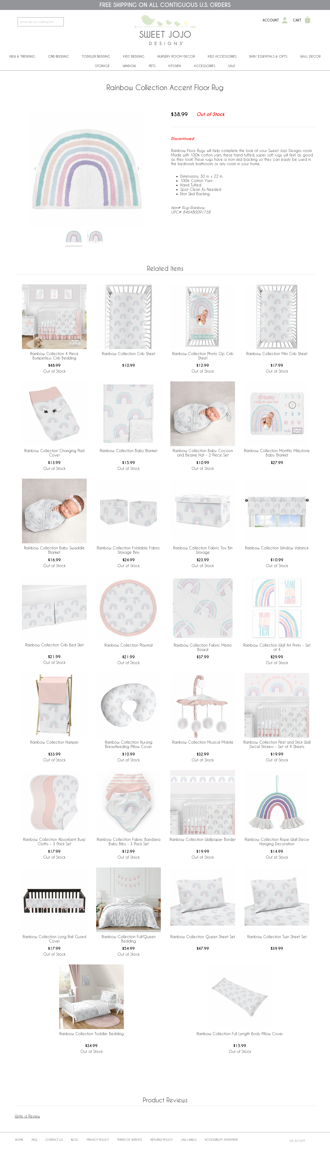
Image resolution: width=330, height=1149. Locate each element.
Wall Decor (310, 56)
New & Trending (22, 56)
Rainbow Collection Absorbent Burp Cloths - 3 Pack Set (54, 841)
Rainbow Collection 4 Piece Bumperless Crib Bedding (54, 355)
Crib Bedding (58, 56)
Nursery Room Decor (176, 56)
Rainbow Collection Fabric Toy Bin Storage (202, 550)
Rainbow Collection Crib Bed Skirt (54, 645)
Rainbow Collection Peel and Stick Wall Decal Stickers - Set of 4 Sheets (277, 744)
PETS (152, 66)
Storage (102, 66)
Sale (231, 66)
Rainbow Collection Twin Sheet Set (277, 936)
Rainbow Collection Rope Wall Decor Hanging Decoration (277, 841)
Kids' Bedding (133, 56)
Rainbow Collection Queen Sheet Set (202, 936)
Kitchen (174, 66)
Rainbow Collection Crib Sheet (128, 353)
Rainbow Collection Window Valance (277, 548)
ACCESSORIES (204, 66)
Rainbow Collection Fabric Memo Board (203, 647)
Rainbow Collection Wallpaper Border (203, 839)
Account (271, 20)
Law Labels (188, 1139)
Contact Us (54, 1139)
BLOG (74, 1139)
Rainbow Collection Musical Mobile (202, 742)
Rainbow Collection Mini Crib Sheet (276, 353)
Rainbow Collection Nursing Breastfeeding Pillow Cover (128, 744)
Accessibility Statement (221, 1139)
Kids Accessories (222, 56)
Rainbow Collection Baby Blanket (128, 450)
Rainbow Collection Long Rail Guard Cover (54, 938)
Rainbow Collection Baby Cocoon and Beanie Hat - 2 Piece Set (203, 452)
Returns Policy (161, 1139)
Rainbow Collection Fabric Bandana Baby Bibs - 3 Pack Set (128, 841)
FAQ (34, 1139)
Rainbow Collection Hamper (54, 742)
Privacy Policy (98, 1139)
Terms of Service (129, 1139)
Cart (297, 20)
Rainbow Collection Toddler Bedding (91, 1033)
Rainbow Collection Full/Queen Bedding (129, 938)
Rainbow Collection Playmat (128, 645)
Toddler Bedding (96, 56)
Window (129, 66)
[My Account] (284, 20)
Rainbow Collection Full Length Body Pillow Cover (240, 1033)
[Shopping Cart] (307, 20)
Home (19, 1139)
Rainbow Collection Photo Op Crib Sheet (202, 355)
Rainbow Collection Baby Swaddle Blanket (54, 550)
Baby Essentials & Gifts (268, 56)
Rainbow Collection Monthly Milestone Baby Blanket (277, 452)
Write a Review (27, 1116)
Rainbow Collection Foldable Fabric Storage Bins (128, 550)
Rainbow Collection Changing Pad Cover (54, 452)
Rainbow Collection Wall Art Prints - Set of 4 (277, 647)
